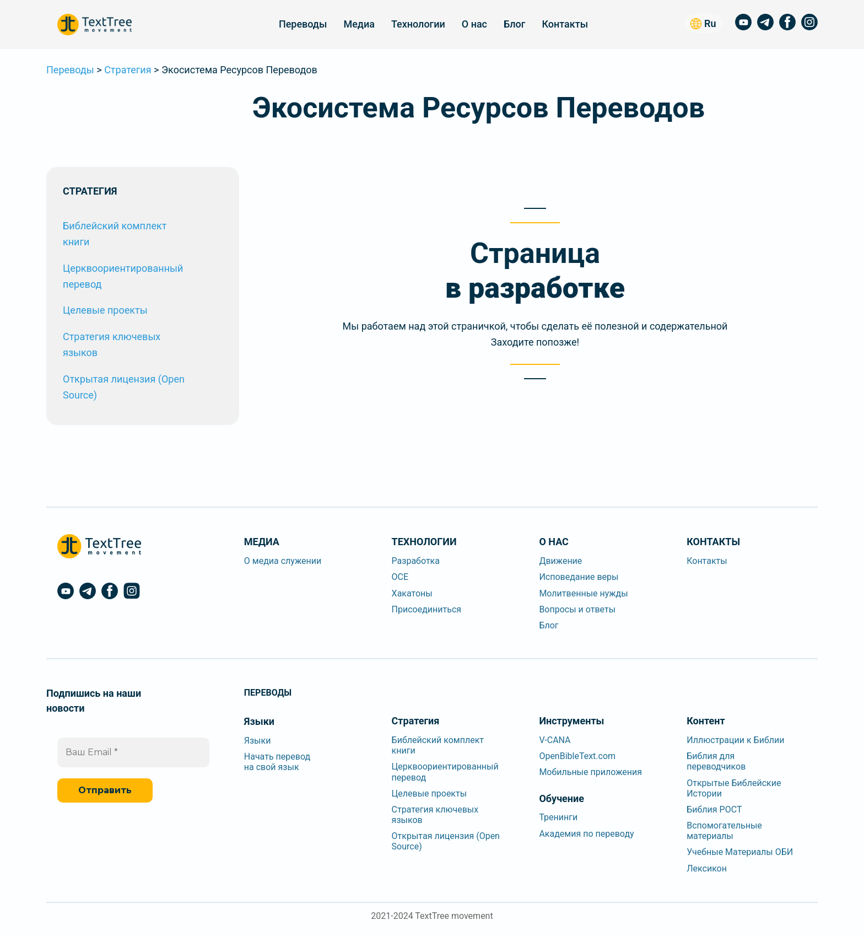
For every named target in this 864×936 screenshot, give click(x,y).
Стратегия (127, 70)
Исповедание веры (578, 577)
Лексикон (707, 868)
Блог (514, 24)
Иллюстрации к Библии (735, 740)
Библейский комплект (114, 226)
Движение (560, 561)
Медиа (358, 24)
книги (76, 242)
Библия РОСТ (714, 809)
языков (80, 352)
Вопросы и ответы (577, 609)
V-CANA (554, 740)
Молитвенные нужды (583, 593)
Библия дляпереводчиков (716, 761)
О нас (474, 24)
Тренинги (558, 817)
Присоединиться (427, 609)
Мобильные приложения (590, 772)
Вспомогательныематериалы (724, 830)
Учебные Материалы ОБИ (740, 852)
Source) (80, 395)
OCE (400, 577)
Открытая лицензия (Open (124, 379)
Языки (257, 740)
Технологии (418, 24)
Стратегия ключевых (111, 336)
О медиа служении (282, 561)
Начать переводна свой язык (277, 761)
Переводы (303, 24)
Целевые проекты (105, 310)
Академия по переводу (586, 834)
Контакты (565, 24)
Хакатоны (412, 593)
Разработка (416, 561)
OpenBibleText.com (577, 756)
